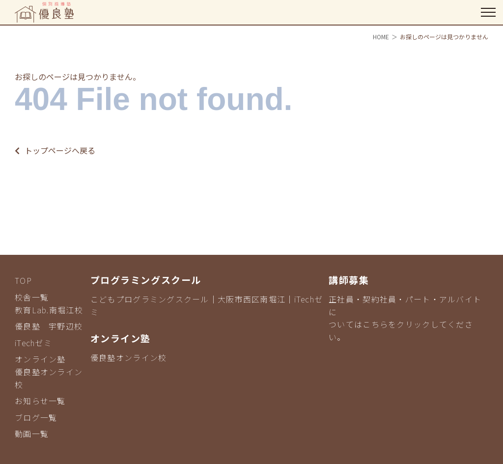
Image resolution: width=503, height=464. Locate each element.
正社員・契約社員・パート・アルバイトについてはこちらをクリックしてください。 (405, 318)
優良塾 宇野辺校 (49, 326)
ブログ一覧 (36, 417)
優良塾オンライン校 (128, 357)
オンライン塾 (40, 359)
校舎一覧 (32, 297)
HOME (381, 36)
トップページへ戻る (55, 150)
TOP (23, 280)
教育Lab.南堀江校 (49, 310)
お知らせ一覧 (40, 401)
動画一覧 (32, 433)
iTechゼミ (33, 343)
